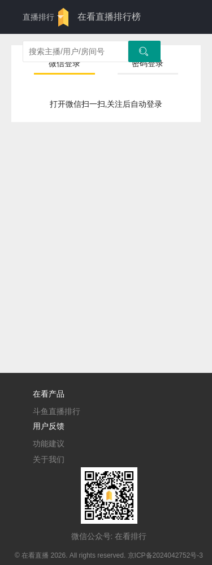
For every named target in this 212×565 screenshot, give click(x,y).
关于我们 (48, 459)
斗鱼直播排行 (56, 411)
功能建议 (48, 443)
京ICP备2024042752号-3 (165, 555)
